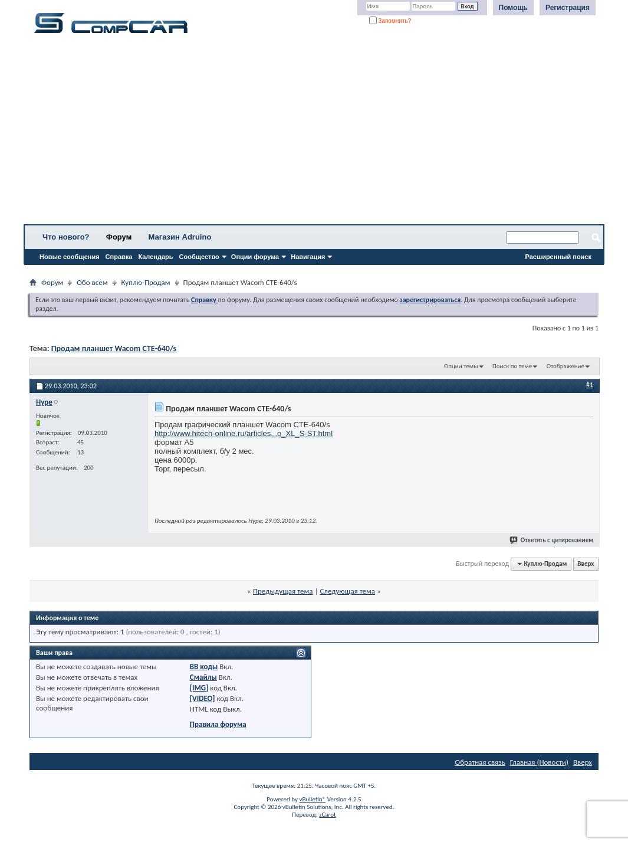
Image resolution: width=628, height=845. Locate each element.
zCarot (327, 814)
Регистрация (567, 8)
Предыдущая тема (283, 591)
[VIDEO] (202, 698)
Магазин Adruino (180, 236)
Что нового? (66, 236)
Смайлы (203, 677)
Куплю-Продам (145, 282)
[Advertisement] (314, 132)
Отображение (565, 366)
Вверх (585, 564)
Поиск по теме (512, 366)
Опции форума (255, 256)
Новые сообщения (70, 256)
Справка (119, 256)
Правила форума (218, 724)
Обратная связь (480, 762)
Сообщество (199, 256)
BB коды (204, 666)
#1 (589, 385)
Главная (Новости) (539, 762)
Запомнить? (390, 21)
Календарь (155, 256)
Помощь (513, 8)
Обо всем (92, 282)
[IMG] (199, 687)
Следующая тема (347, 591)
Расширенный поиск (558, 256)
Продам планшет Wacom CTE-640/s (114, 348)
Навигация (308, 256)
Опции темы (461, 366)
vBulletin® (312, 799)
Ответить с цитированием (552, 540)
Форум (118, 236)
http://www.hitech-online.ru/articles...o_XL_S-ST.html (243, 433)
